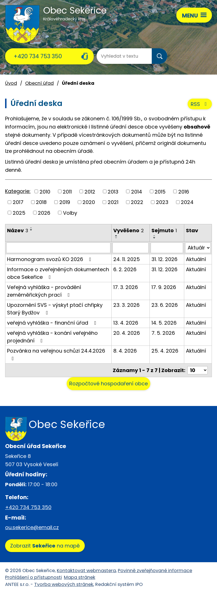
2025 (19, 212)
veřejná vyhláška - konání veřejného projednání (52, 336)
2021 (113, 202)
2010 (45, 191)
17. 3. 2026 (125, 287)
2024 (187, 202)
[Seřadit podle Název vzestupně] (31, 228)
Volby (70, 212)
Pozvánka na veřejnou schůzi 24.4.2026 (56, 354)
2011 (67, 191)
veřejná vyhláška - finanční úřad (53, 322)
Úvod (11, 83)
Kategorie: (18, 191)
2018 (41, 202)
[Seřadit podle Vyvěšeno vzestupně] (116, 235)
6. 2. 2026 (124, 269)
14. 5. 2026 (164, 322)
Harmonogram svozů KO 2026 (50, 259)
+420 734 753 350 (38, 56)
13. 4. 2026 (125, 322)
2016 (183, 191)
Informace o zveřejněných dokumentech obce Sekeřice (58, 273)
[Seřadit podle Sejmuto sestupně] (154, 238)
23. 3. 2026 (126, 305)
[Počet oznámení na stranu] (197, 370)
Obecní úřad (39, 83)
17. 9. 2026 (163, 287)
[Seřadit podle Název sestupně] (31, 230)
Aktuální (196, 259)
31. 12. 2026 (164, 259)
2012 (89, 191)
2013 (113, 191)
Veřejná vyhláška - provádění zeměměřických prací (44, 291)
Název (17, 230)
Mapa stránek (79, 577)
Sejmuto (164, 230)
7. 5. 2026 (163, 332)
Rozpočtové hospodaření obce (108, 383)
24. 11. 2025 (126, 259)
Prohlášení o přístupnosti (33, 577)
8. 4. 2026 (125, 350)
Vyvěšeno (128, 230)
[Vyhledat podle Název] (58, 247)
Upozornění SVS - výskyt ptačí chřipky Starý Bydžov (55, 308)
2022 (137, 202)
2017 (18, 202)
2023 (162, 202)
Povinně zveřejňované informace (155, 570)
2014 (136, 191)
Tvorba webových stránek (63, 584)
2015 (160, 191)
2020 (89, 202)
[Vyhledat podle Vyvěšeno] (130, 247)
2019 (64, 202)
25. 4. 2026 (164, 350)
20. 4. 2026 (126, 332)
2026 (44, 212)
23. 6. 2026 (164, 305)
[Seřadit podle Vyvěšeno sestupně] (116, 238)
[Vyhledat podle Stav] (198, 247)
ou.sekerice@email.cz (32, 527)
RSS (200, 104)
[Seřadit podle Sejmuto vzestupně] (154, 235)
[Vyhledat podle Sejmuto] (167, 247)
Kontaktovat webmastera (86, 570)
